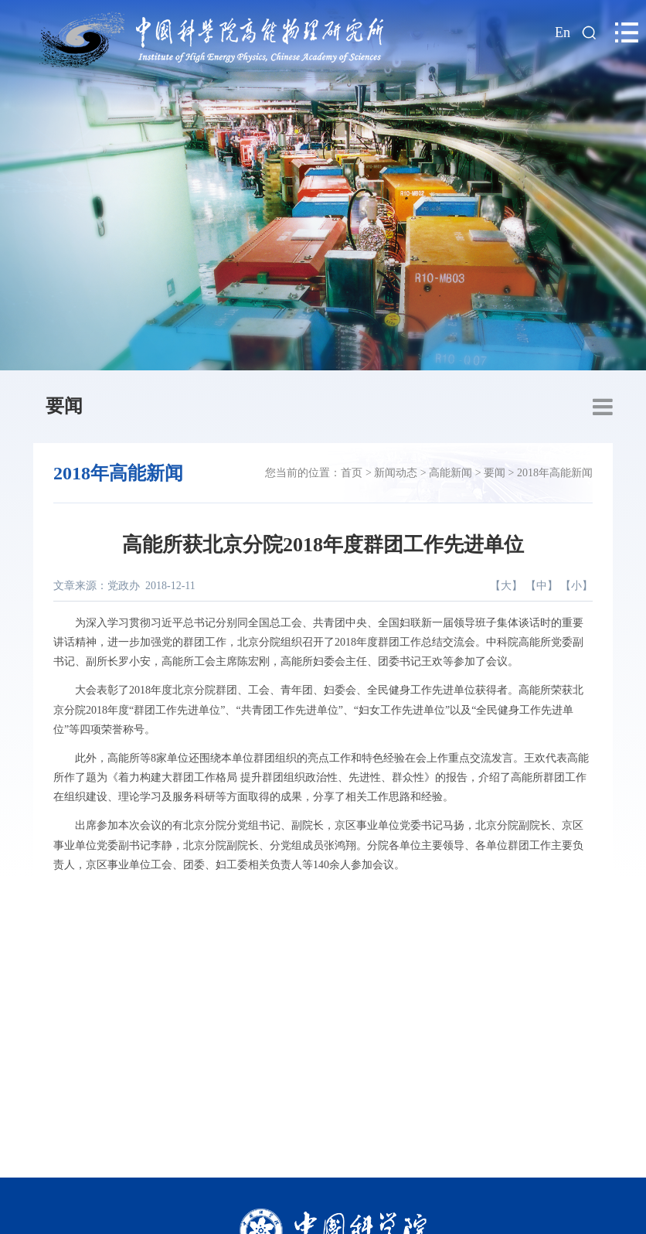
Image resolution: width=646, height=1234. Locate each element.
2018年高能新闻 (555, 473)
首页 (351, 473)
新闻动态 (395, 473)
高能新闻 (450, 473)
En (562, 32)
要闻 (64, 406)
